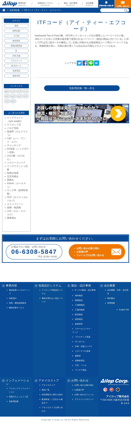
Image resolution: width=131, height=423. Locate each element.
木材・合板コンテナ (83, 346)
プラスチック (16, 61)
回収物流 (79, 319)
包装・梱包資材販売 (17, 303)
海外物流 (79, 295)
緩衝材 (78, 356)
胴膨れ (10, 180)
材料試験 (16, 31)
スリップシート (15, 204)
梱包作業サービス (16, 308)
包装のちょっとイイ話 (18, 396)
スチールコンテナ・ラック (82, 330)
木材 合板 (16, 56)
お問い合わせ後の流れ (84, 385)
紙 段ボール (16, 66)
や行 (26, 96)
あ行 (7, 91)
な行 (7, 96)
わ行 (13, 101)
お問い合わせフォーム (84, 394)
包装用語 (16, 71)
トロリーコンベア (16, 162)
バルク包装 (13, 128)
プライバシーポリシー (84, 399)
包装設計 (13, 298)
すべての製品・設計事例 (85, 290)
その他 (16, 36)
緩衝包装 (16, 76)
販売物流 (79, 314)
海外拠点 (111, 298)
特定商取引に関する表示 (52, 394)
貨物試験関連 (16, 46)
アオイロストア (48, 385)
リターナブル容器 (82, 351)
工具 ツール (80, 365)
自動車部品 (80, 360)
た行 (26, 91)
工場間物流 (80, 305)
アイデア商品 (80, 370)
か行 (13, 91)
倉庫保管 (79, 324)
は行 (13, 96)
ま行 (19, 96)
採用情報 (111, 303)
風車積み (11, 218)
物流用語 (16, 41)
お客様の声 (79, 390)
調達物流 (79, 300)
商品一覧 (45, 390)
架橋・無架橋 (14, 207)
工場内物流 (80, 310)
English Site (124, 309)
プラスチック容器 (82, 337)
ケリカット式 (14, 124)
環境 (16, 26)
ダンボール (80, 341)
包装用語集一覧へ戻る (82, 88)
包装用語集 (14, 10)
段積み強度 (13, 173)
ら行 (7, 101)
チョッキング (14, 145)
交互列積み (13, 176)
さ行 (19, 91)
